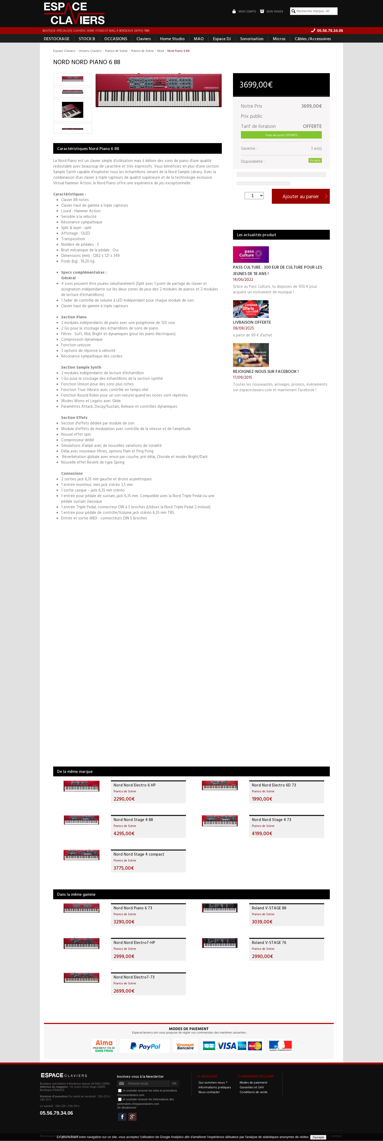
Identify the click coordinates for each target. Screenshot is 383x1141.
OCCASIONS (115, 39)
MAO (199, 39)
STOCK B (87, 39)
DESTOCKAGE (56, 39)
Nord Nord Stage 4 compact (139, 854)
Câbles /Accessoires (313, 39)
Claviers (143, 39)
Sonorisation (252, 39)
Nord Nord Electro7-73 (134, 977)
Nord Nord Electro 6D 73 (274, 785)
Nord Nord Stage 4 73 (271, 820)
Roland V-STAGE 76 (269, 943)
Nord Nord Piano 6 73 (133, 908)
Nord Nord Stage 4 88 (133, 820)
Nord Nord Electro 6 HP (135, 785)
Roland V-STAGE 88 (269, 908)
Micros (279, 39)
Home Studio (172, 39)
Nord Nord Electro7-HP (134, 943)
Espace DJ (222, 39)
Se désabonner (126, 1107)
